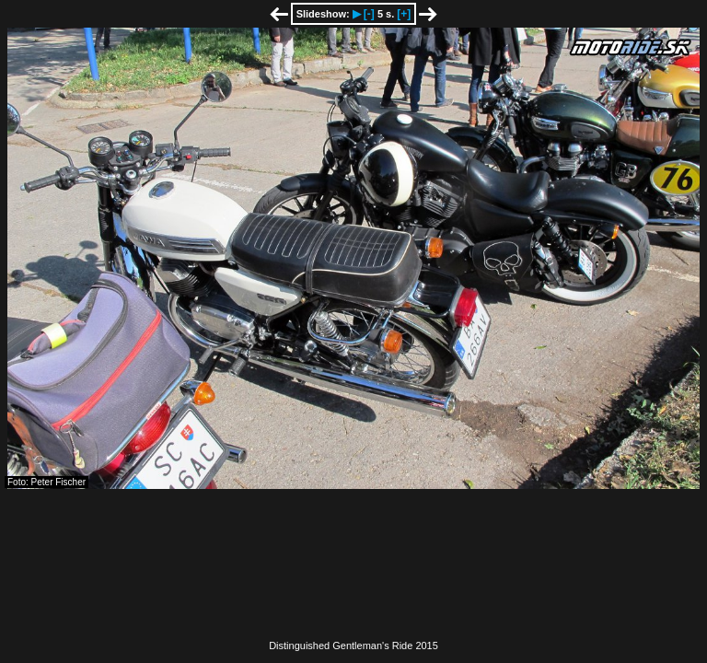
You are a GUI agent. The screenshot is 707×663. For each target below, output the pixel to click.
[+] (404, 13)
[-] (369, 13)
